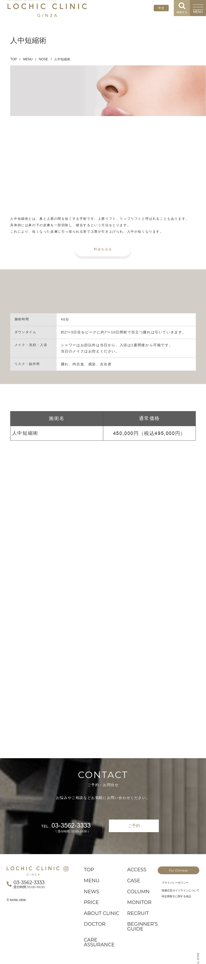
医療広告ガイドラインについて (180, 890)
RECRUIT (138, 913)
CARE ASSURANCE (99, 942)
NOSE (43, 59)
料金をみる (103, 249)
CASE (133, 881)
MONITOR (139, 902)
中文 (161, 8)
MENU (27, 59)
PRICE (91, 902)
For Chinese (178, 870)
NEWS (91, 892)
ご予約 (134, 825)
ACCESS (136, 870)
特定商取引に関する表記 (176, 896)
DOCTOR (95, 924)
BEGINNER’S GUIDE (142, 926)
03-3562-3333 (71, 825)
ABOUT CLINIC (101, 913)
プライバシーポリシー (175, 882)
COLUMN (138, 892)
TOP (13, 59)
